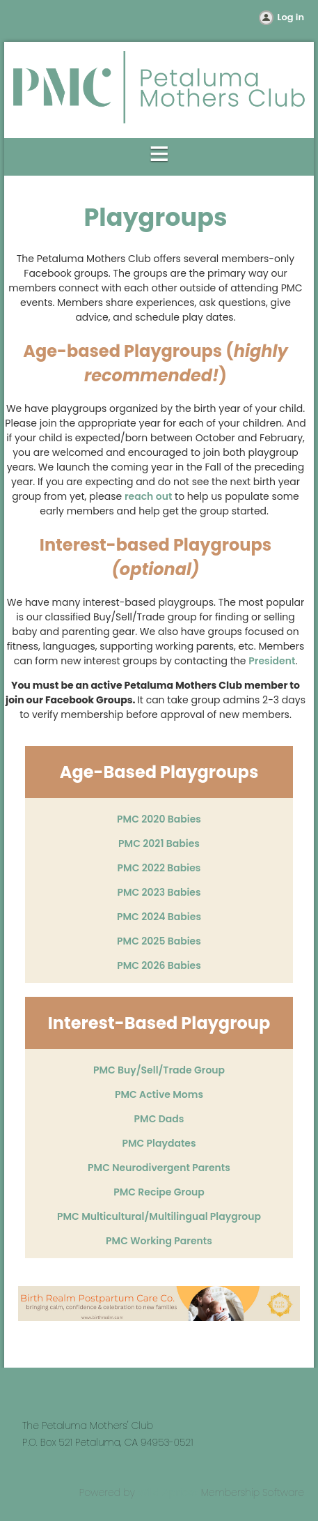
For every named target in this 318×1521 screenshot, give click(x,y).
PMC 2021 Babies (159, 843)
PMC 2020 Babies (159, 819)
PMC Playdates (159, 1143)
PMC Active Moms (159, 1094)
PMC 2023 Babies (158, 892)
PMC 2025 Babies (159, 941)
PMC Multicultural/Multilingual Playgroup (159, 1216)
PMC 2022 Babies (159, 868)
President (271, 661)
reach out (148, 496)
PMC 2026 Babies (159, 965)
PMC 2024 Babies (159, 917)
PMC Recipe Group (159, 1192)
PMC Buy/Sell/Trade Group (159, 1070)
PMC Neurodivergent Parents (159, 1168)
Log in (291, 17)
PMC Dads (159, 1119)
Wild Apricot (168, 1492)
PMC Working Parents (159, 1241)
